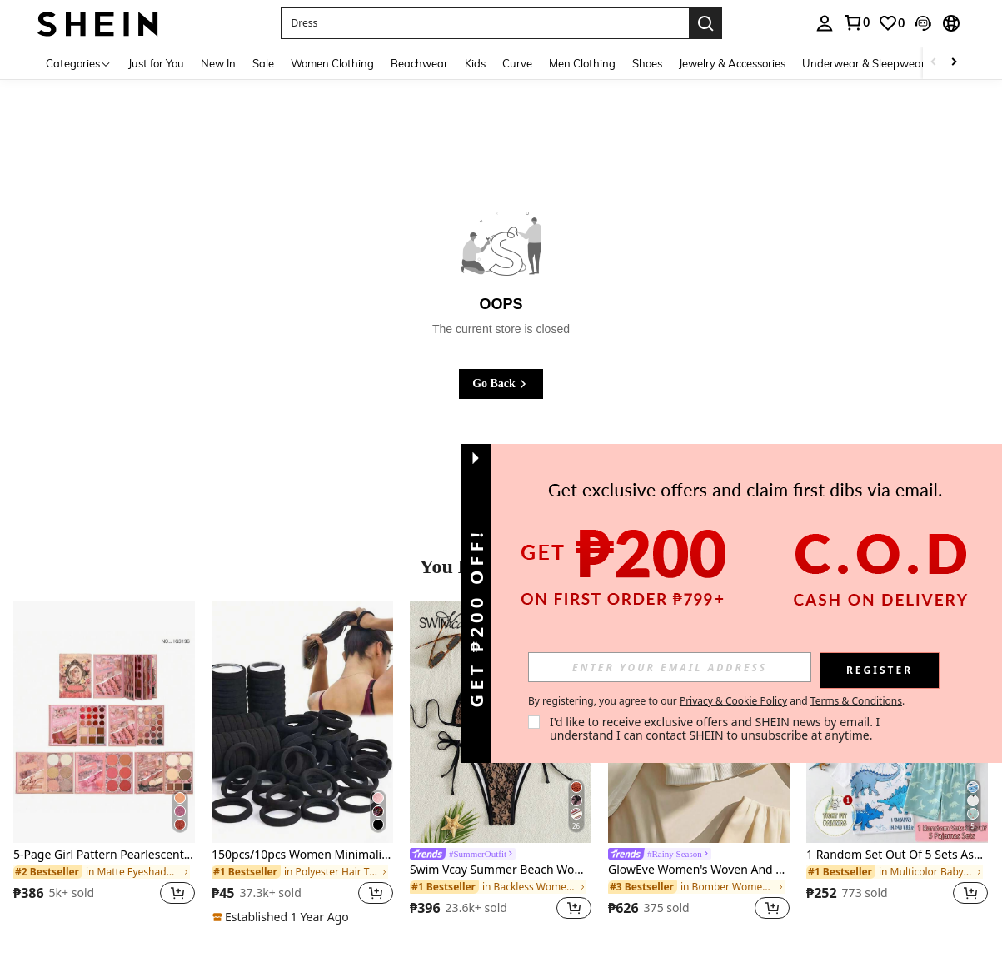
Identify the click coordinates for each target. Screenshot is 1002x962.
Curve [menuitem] (517, 63)
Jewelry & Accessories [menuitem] (732, 63)
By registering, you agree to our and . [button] (716, 701)
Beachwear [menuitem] (419, 63)
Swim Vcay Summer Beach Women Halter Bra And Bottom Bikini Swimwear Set (500, 870)
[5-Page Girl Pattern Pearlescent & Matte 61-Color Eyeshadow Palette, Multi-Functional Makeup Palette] (104, 722)
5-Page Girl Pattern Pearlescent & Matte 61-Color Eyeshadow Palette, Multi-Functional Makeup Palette (104, 855)
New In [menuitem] (218, 63)
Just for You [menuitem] (156, 63)
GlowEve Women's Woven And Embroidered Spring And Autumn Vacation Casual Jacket (699, 870)
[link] (856, 22)
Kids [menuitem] (475, 63)
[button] (485, 23)
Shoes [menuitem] (647, 63)
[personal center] (825, 23)
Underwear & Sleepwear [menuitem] (863, 63)
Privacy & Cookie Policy (733, 701)
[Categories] (78, 63)
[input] (669, 667)
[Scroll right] (954, 63)
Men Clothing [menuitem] (582, 63)
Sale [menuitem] (263, 63)
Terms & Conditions (856, 701)
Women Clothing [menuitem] (332, 63)
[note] (283, 917)
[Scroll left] (934, 63)
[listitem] (104, 763)
